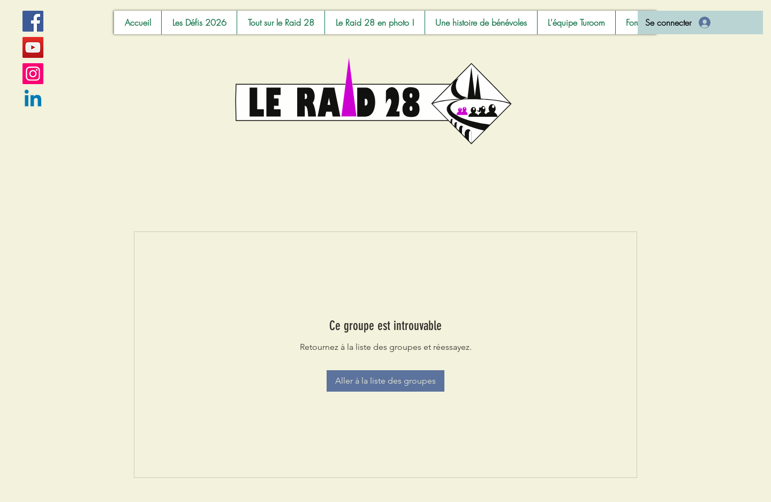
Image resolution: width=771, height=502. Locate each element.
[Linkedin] (32, 99)
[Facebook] (32, 21)
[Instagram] (32, 73)
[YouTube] (32, 47)
